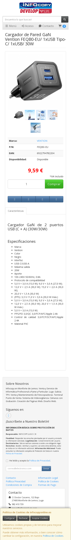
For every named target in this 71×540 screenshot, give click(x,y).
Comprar (54, 184)
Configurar (10, 518)
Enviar (46, 468)
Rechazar (23, 518)
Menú (10, 26)
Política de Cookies (53, 535)
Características (16, 210)
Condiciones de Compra (19, 484)
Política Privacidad (15, 481)
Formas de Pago (47, 484)
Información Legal (48, 477)
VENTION (42, 140)
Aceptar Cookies (40, 518)
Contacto (46, 26)
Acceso (27, 26)
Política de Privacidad (14, 453)
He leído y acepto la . (30, 460)
